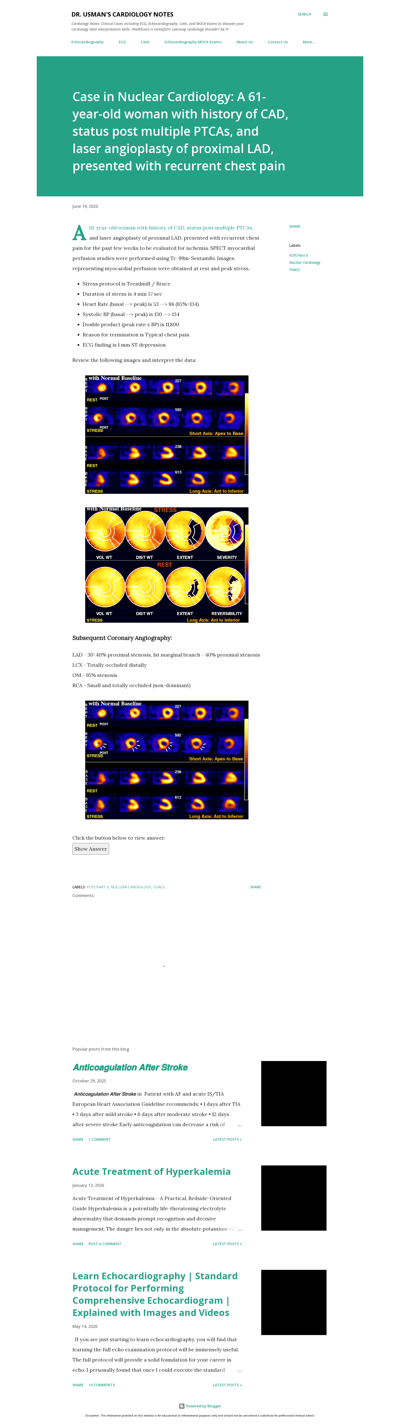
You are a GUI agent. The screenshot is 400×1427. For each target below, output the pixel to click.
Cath (145, 41)
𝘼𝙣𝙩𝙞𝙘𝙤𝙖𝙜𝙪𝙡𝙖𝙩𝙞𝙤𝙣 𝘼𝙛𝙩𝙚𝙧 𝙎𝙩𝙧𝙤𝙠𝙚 (129, 1067)
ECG (122, 41)
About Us (244, 41)
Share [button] (295, 226)
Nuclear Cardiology (304, 262)
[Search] (304, 14)
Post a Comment (105, 1243)
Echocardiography (87, 41)
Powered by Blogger (200, 1406)
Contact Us (278, 41)
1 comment (100, 1139)
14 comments (102, 1384)
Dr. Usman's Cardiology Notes (122, 14)
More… (309, 41)
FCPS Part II (298, 255)
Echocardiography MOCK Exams (193, 41)
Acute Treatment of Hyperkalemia (151, 1171)
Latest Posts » (227, 1139)
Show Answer (90, 849)
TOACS (294, 269)
